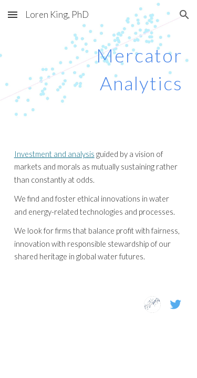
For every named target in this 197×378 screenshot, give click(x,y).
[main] (99, 66)
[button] (12, 14)
